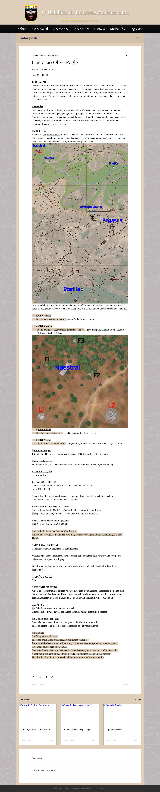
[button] (138, 38)
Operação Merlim (115, 729)
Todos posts (28, 38)
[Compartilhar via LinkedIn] (46, 676)
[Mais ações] (126, 55)
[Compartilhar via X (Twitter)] (39, 676)
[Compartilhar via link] (52, 676)
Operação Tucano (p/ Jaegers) (78, 729)
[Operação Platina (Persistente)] (38, 714)
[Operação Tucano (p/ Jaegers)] (80, 714)
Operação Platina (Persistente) (36, 729)
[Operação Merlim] (122, 714)
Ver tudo (138, 699)
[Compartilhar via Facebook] (33, 676)
